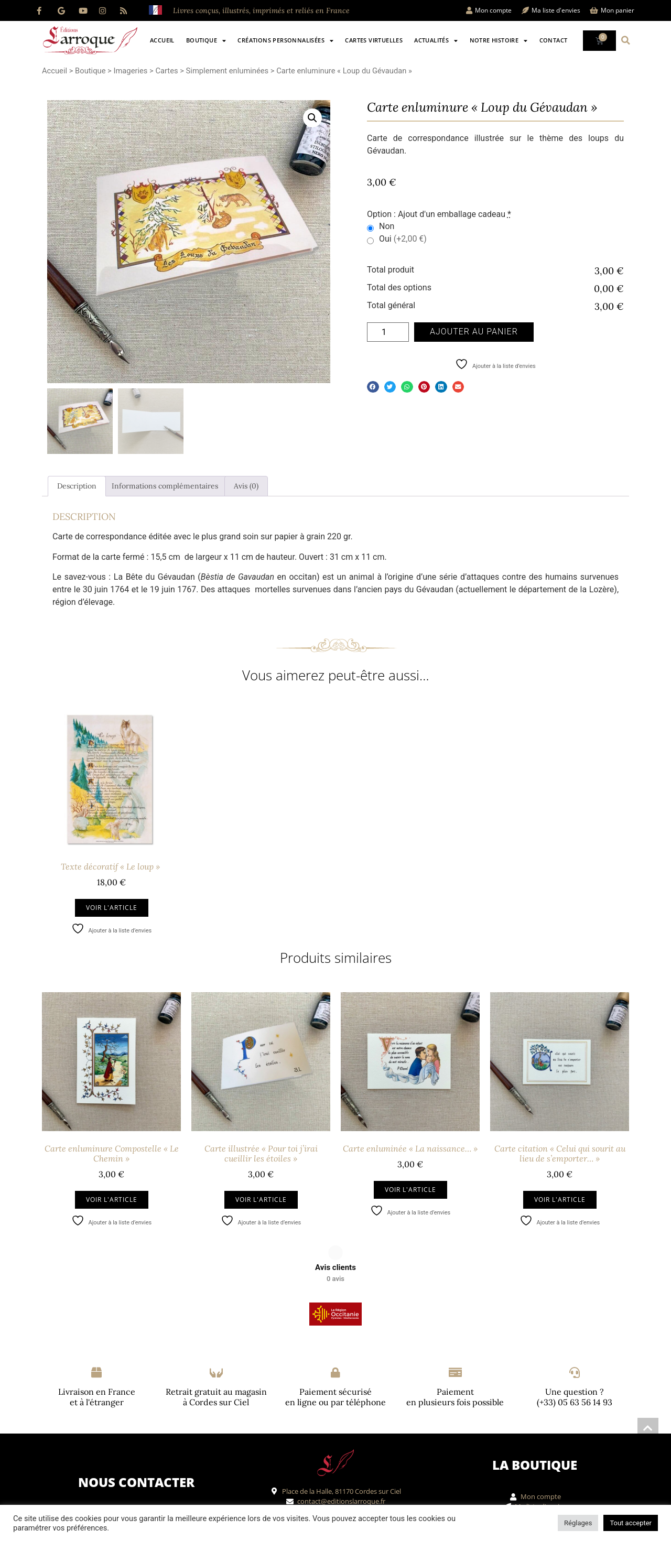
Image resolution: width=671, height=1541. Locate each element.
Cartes (166, 70)
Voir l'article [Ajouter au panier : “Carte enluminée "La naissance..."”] (410, 1189)
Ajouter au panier (474, 332)
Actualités (436, 40)
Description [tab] (76, 486)
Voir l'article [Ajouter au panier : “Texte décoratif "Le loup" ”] (111, 907)
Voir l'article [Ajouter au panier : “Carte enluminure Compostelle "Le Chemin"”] (111, 1199)
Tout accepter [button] (631, 1523)
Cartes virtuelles (374, 40)
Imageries (130, 70)
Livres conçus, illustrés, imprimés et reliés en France (261, 10)
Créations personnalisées (285, 40)
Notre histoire (499, 40)
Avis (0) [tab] (246, 486)
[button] (626, 40)
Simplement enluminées (227, 70)
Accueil (162, 40)
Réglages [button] (578, 1523)
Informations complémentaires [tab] (165, 486)
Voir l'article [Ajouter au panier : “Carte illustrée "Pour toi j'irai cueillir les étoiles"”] (261, 1199)
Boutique (206, 40)
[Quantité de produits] (388, 332)
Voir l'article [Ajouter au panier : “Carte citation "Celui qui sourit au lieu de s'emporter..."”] (560, 1199)
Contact (553, 40)
